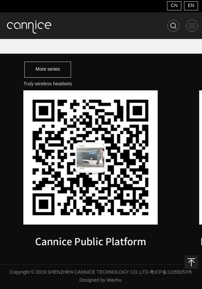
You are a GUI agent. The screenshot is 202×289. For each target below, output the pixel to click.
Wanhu (114, 280)
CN (174, 5)
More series (48, 69)
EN (191, 5)
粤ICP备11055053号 (171, 272)
